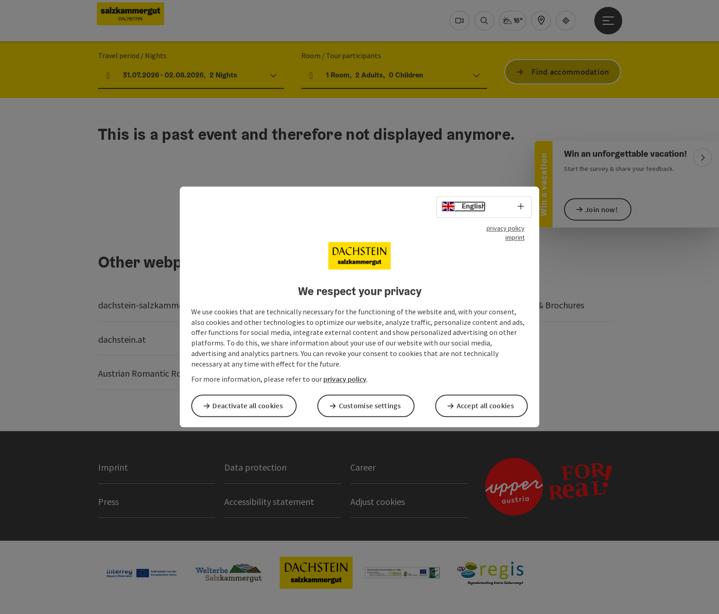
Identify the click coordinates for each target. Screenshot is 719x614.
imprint (515, 238)
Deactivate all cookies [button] (251, 405)
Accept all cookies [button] (488, 405)
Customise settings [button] (373, 405)
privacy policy (506, 229)
